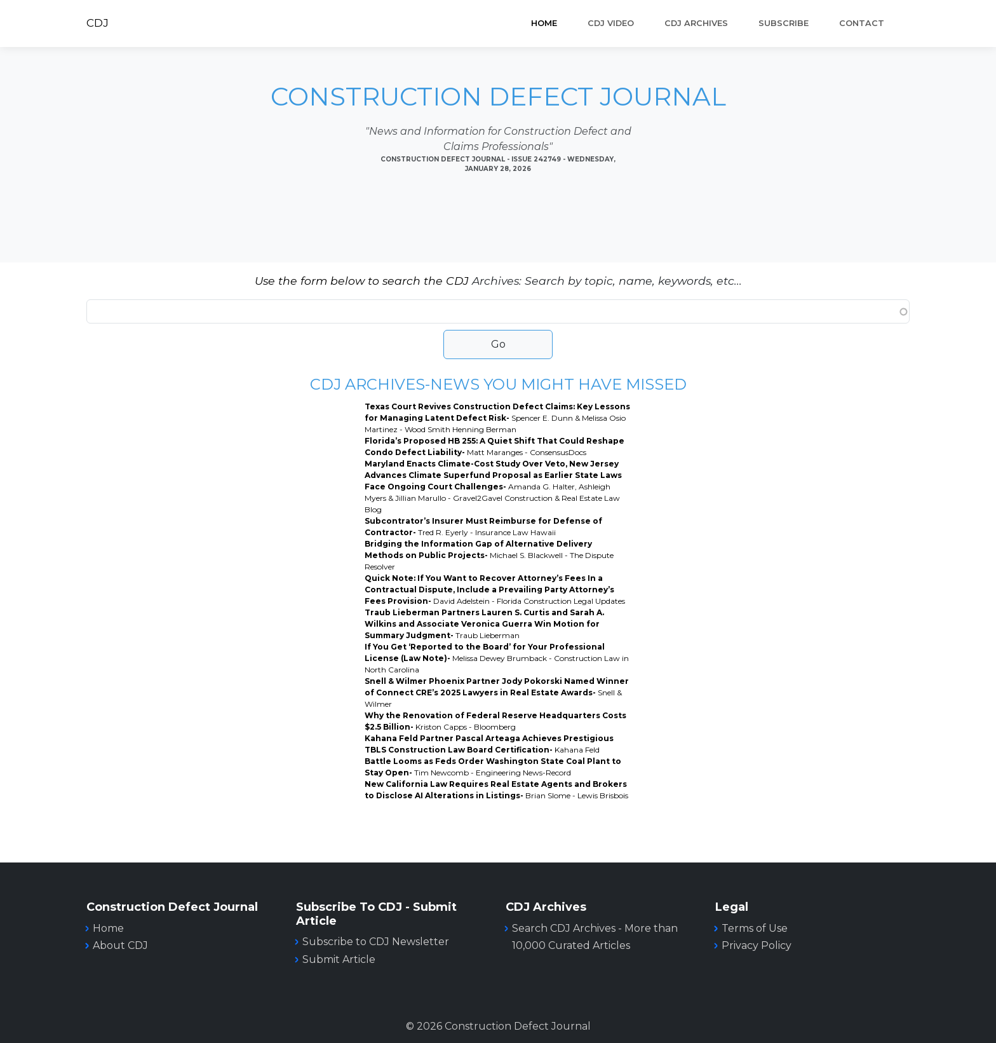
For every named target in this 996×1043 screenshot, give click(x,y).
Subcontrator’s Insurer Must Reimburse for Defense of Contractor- (483, 526)
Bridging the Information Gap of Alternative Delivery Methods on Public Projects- (489, 555)
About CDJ (120, 945)
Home (544, 23)
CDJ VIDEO (611, 23)
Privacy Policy (756, 945)
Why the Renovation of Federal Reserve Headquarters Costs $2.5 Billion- (495, 721)
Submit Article (338, 959)
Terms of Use (755, 928)
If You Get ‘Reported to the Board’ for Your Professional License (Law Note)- (497, 658)
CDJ (97, 23)
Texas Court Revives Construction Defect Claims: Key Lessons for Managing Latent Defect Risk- (497, 418)
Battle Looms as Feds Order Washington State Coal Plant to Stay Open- (493, 766)
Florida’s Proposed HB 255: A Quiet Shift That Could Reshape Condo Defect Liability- (494, 446)
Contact (861, 23)
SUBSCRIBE (783, 23)
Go (498, 344)
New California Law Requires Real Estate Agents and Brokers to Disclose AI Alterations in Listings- (496, 789)
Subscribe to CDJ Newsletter (375, 942)
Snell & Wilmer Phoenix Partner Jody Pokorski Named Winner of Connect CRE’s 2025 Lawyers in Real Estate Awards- (497, 692)
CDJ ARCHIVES (696, 23)
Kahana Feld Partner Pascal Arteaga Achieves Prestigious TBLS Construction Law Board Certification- (489, 743)
